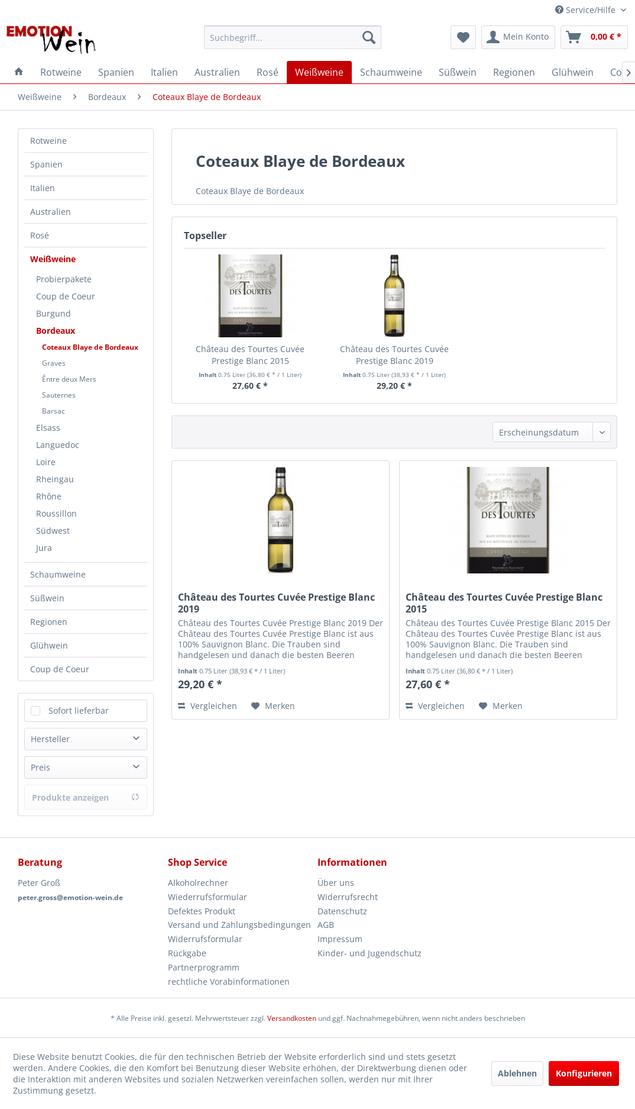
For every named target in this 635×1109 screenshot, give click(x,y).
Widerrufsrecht (348, 896)
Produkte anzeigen (86, 797)
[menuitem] (293, 37)
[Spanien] (116, 72)
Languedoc (57, 444)
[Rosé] (267, 72)
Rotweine (48, 140)
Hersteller (50, 738)
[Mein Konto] (518, 37)
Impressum (340, 938)
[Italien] (164, 72)
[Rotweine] (61, 72)
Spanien (46, 164)
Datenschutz (342, 911)
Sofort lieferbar (78, 710)
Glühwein (49, 645)
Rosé (39, 235)
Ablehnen (517, 1073)
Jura (44, 547)
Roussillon (56, 513)
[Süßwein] (457, 72)
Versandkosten (291, 1018)
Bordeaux (55, 330)
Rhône (48, 496)
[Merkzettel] (463, 37)
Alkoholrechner (198, 882)
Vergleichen (207, 705)
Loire (46, 462)
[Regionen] (514, 72)
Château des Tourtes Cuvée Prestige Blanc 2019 (394, 354)
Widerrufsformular (205, 938)
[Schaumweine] (391, 72)
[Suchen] (369, 37)
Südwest (53, 530)
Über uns (336, 882)
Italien (42, 188)
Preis (40, 767)
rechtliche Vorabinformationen (229, 981)
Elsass (48, 427)
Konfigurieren (584, 1073)
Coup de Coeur (65, 296)
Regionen (48, 621)
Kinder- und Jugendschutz (370, 953)
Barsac (53, 411)
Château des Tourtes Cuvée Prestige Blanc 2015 (250, 354)
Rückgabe (187, 953)
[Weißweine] (319, 72)
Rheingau (55, 479)
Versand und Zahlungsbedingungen (239, 924)
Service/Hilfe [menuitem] (586, 9)
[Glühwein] (572, 72)
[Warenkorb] (594, 37)
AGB (326, 924)
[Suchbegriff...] (293, 37)
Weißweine (53, 259)
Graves (54, 363)
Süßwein (47, 598)
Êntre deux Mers (69, 379)
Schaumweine (58, 574)
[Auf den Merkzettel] (273, 706)
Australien (50, 211)
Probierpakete (64, 279)
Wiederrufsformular (207, 896)
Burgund (53, 313)
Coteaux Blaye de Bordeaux (90, 347)
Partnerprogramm (203, 967)
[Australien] (217, 72)
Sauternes (59, 395)
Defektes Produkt (201, 911)
